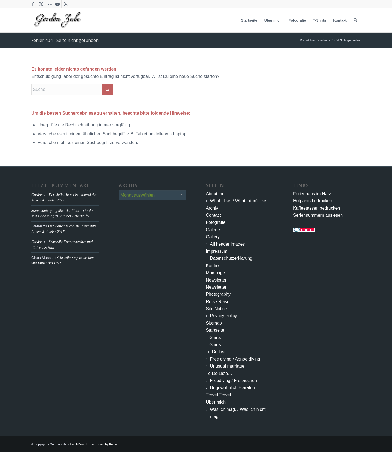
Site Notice (216, 308)
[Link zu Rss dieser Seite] (66, 4)
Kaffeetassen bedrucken (316, 208)
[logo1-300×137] (57, 20)
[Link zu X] (41, 4)
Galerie (213, 229)
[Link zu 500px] (49, 4)
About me (215, 193)
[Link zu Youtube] (57, 4)
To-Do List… (218, 351)
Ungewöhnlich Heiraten (232, 387)
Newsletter (216, 280)
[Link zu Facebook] (33, 4)
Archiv (212, 208)
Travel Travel (218, 395)
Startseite (215, 330)
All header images (227, 244)
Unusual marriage (227, 366)
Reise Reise (217, 301)
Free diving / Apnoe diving (235, 359)
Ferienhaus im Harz (312, 193)
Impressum (216, 251)
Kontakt (213, 265)
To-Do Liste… (219, 373)
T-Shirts (213, 337)
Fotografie (215, 222)
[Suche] (355, 20)
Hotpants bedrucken (312, 200)
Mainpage (215, 272)
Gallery (213, 236)
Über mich (216, 402)
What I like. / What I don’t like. (238, 200)
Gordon (37, 195)
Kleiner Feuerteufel (74, 216)
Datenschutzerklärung (231, 258)
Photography (218, 294)
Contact (213, 215)
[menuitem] (249, 20)
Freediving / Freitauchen (233, 380)
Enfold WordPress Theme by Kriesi (93, 444)
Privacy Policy (223, 315)
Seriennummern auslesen (318, 215)
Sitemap (214, 323)
